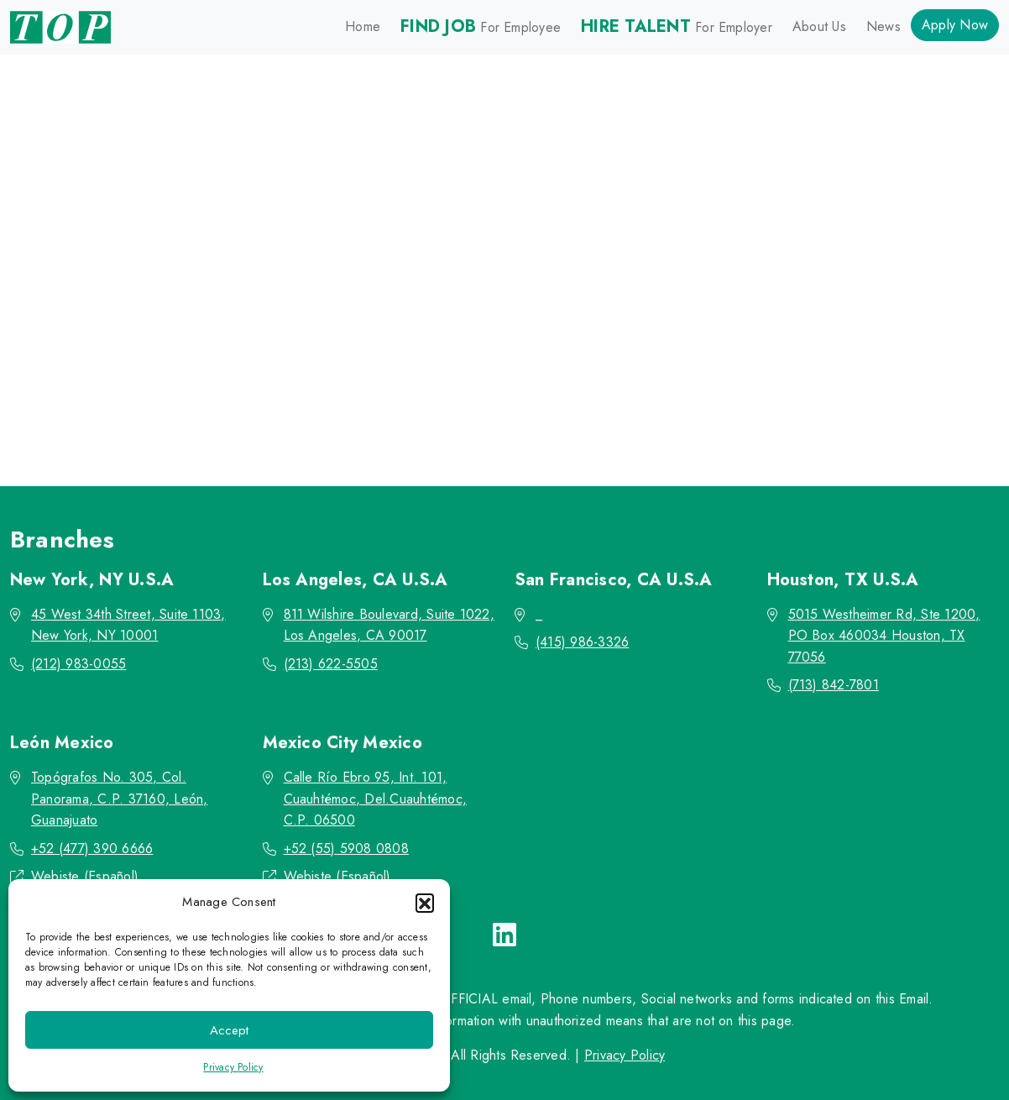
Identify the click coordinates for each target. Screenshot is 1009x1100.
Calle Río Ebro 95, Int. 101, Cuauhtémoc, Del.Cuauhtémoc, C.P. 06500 (375, 798)
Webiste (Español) (85, 876)
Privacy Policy (233, 1067)
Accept (229, 1030)
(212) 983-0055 (78, 663)
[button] (424, 902)
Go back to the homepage (499, 374)
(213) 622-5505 (331, 663)
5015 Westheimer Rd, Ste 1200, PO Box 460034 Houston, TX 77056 (884, 636)
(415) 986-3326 (582, 642)
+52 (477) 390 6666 (92, 848)
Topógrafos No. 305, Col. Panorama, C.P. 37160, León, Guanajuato (119, 798)
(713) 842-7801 (833, 684)
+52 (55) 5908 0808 (346, 848)
